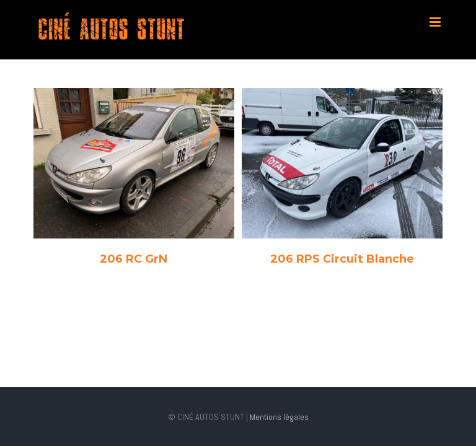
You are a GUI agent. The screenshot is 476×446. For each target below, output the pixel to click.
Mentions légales (278, 416)
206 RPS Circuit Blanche (342, 259)
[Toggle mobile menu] (436, 21)
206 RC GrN (133, 259)
